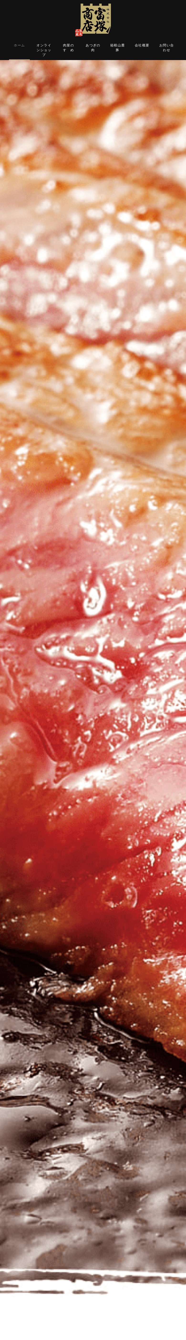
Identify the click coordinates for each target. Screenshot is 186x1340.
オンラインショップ (43, 50)
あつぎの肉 (93, 47)
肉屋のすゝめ (68, 47)
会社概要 (142, 45)
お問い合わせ (166, 47)
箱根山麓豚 (117, 47)
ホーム (19, 45)
